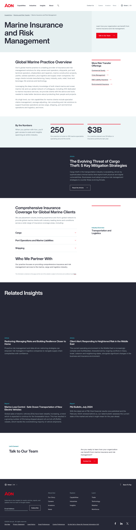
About (51, 5)
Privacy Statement (18, 524)
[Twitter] (127, 523)
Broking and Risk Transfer (22, 15)
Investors (108, 5)
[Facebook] (115, 523)
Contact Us (90, 5)
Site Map (7, 524)
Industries (32, 5)
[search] (58, 5)
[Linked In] (121, 523)
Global (126, 5)
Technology (96, 501)
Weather (95, 505)
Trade (94, 497)
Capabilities (21, 5)
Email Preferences (44, 524)
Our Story (51, 497)
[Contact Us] (89, 461)
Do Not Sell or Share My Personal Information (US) (83, 524)
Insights (42, 5)
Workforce (95, 509)
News (114, 5)
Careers (100, 5)
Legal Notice (31, 524)
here (75, 274)
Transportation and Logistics (101, 232)
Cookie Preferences (59, 524)
